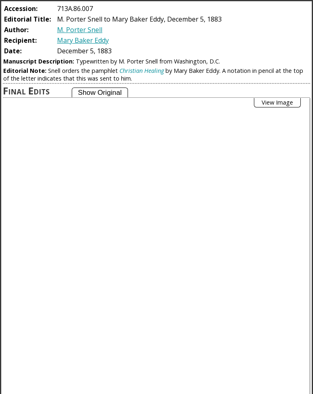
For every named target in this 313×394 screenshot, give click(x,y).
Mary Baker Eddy (83, 40)
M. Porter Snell (79, 29)
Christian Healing (141, 70)
